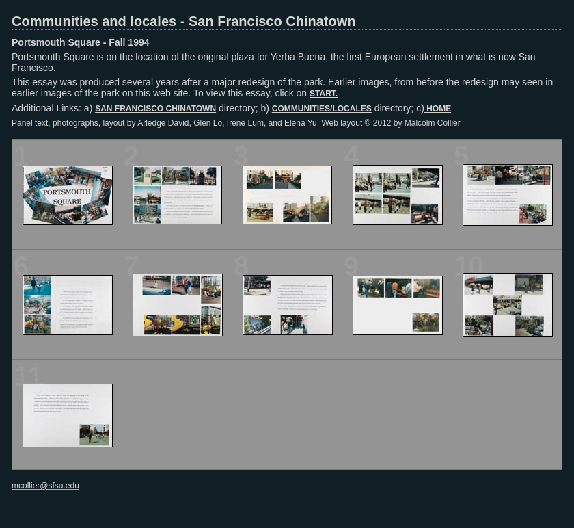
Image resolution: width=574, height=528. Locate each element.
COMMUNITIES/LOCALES (322, 109)
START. (324, 93)
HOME (437, 109)
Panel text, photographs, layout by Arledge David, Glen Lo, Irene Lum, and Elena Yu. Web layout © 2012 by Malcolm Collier (236, 123)
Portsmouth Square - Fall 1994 (81, 42)
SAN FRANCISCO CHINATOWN (155, 109)
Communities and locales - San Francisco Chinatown (183, 21)
